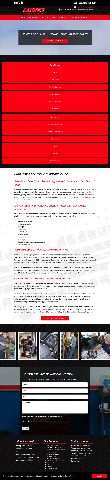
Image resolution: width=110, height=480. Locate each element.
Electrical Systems (55, 87)
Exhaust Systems (55, 102)
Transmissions (55, 161)
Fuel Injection (55, 109)
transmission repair (88, 197)
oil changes (75, 197)
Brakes (55, 72)
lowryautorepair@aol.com (85, 7)
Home (23, 18)
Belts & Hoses (55, 65)
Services (44, 18)
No (26, 421)
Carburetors (55, 80)
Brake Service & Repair (54, 447)
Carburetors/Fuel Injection (56, 449)
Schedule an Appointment (79, 18)
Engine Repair (55, 94)
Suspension (55, 139)
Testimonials (63, 18)
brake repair (22, 229)
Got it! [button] (99, 476)
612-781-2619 (27, 449)
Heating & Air (55, 117)
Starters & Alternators (55, 132)
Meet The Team (32, 18)
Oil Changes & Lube (55, 124)
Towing (53, 18)
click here (57, 379)
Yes (31, 421)
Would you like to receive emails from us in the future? (43, 416)
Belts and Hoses (52, 445)
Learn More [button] (69, 476)
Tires (55, 146)
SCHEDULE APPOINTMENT (55, 41)
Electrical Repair (53, 451)
